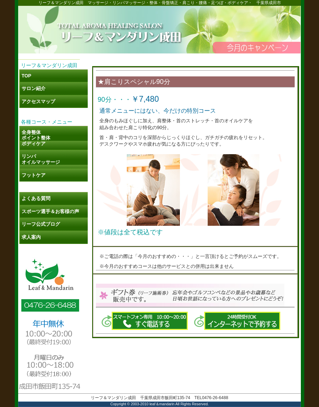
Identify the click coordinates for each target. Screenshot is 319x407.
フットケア (34, 175)
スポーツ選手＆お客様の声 (50, 211)
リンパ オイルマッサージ (41, 159)
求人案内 (31, 237)
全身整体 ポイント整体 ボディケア (36, 138)
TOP (26, 75)
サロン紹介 (34, 88)
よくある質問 (36, 198)
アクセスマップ (38, 101)
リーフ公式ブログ (43, 224)
